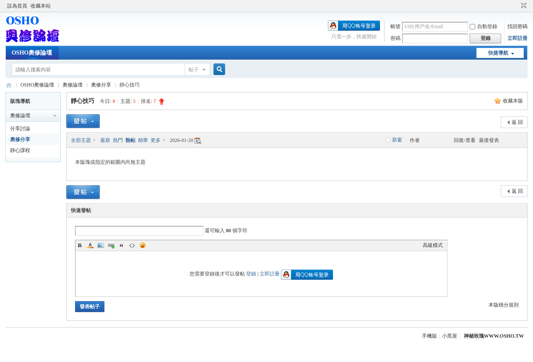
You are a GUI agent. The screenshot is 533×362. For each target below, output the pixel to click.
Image (100, 245)
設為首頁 (17, 6)
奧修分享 (101, 85)
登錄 (251, 274)
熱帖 (130, 140)
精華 (143, 140)
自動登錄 (483, 26)
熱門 (118, 140)
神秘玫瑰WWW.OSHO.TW (494, 336)
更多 (156, 140)
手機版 (429, 336)
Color (90, 245)
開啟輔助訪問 (516, 6)
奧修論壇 (72, 85)
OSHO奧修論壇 (32, 53)
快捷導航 (498, 53)
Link (111, 245)
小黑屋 (449, 336)
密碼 (395, 38)
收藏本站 (41, 6)
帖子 (194, 70)
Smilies (142, 245)
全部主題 (81, 140)
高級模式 (433, 245)
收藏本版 (513, 101)
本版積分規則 (504, 305)
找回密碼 (517, 26)
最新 (105, 140)
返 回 (517, 122)
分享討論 (20, 128)
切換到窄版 (523, 6)
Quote (121, 245)
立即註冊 (517, 38)
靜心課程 (20, 150)
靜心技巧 (82, 101)
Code (132, 245)
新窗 (397, 140)
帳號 (395, 26)
